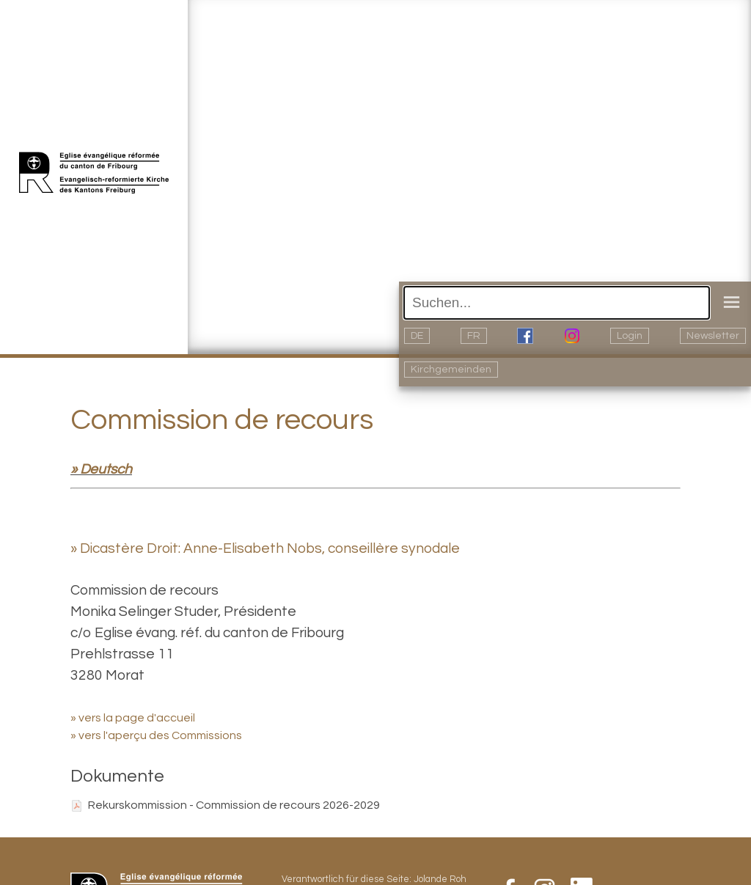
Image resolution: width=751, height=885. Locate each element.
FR (473, 336)
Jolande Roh (440, 879)
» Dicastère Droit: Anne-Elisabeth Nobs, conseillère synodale (265, 548)
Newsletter (712, 336)
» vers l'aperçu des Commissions (156, 735)
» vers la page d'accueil (132, 718)
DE (417, 336)
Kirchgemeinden (451, 369)
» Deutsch (101, 469)
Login (629, 336)
